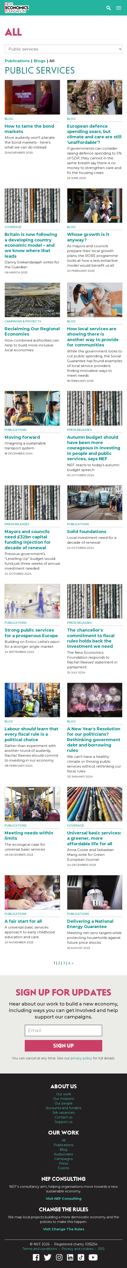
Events (63, 1168)
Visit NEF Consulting (63, 1199)
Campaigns (63, 1159)
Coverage (13, 227)
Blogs (40, 61)
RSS (101, 1249)
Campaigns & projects (23, 321)
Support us (63, 1122)
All (63, 1140)
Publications (17, 61)
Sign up (63, 1046)
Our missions (63, 1099)
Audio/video (63, 1154)
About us (63, 1086)
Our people (64, 1103)
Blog (9, 118)
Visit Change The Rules (63, 1229)
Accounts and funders (63, 1108)
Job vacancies (63, 1113)
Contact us (63, 1117)
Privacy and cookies (77, 1249)
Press (63, 1163)
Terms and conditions (39, 1249)
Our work (63, 1094)
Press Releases (79, 430)
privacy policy (81, 1058)
